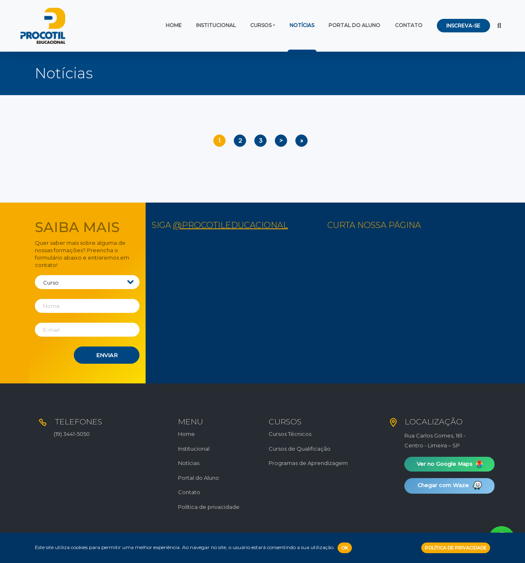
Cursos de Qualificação (300, 448)
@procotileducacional (230, 225)
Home (174, 25)
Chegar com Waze (450, 486)
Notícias (302, 25)
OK (344, 548)
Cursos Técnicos (290, 434)
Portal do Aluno (354, 25)
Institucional (216, 25)
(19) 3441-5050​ (72, 434)
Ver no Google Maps (450, 464)
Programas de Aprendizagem (308, 463)
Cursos (261, 25)
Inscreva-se (463, 26)
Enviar (107, 355)
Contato (408, 25)
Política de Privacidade (455, 548)
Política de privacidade (209, 507)
